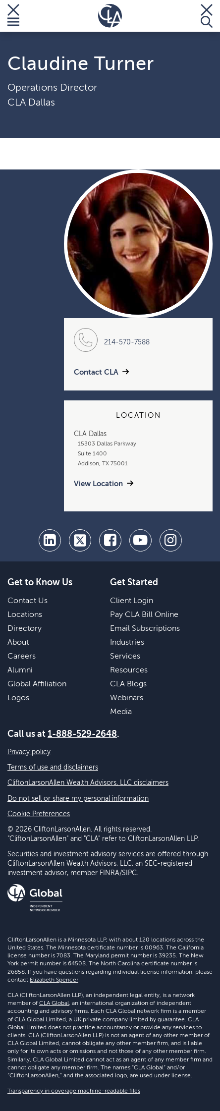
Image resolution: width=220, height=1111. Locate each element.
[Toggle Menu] (13, 16)
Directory (24, 629)
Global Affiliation (36, 684)
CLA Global (54, 1003)
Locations (24, 615)
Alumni (20, 670)
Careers (21, 657)
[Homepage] (110, 16)
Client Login (131, 601)
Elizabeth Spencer (54, 980)
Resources (129, 670)
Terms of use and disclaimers (52, 767)
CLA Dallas (31, 103)
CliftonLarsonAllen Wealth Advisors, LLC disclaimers (87, 782)
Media (121, 712)
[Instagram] (171, 540)
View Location (98, 484)
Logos (18, 698)
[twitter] (80, 540)
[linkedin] (50, 540)
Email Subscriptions (145, 629)
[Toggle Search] (207, 16)
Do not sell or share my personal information (78, 798)
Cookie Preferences (38, 814)
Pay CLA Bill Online (144, 615)
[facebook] (110, 540)
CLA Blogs (128, 684)
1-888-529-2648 (82, 734)
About (18, 643)
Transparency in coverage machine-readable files (73, 1091)
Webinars (126, 698)
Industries (127, 643)
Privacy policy (29, 752)
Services (125, 657)
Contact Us (27, 601)
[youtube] (140, 540)
